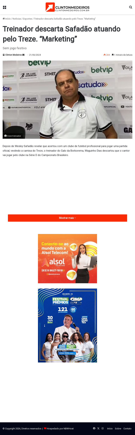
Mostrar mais (67, 218)
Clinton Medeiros (13, 55)
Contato (127, 428)
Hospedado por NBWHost (60, 428)
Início (7, 18)
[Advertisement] (67, 186)
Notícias (17, 18)
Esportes (27, 18)
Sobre (118, 428)
